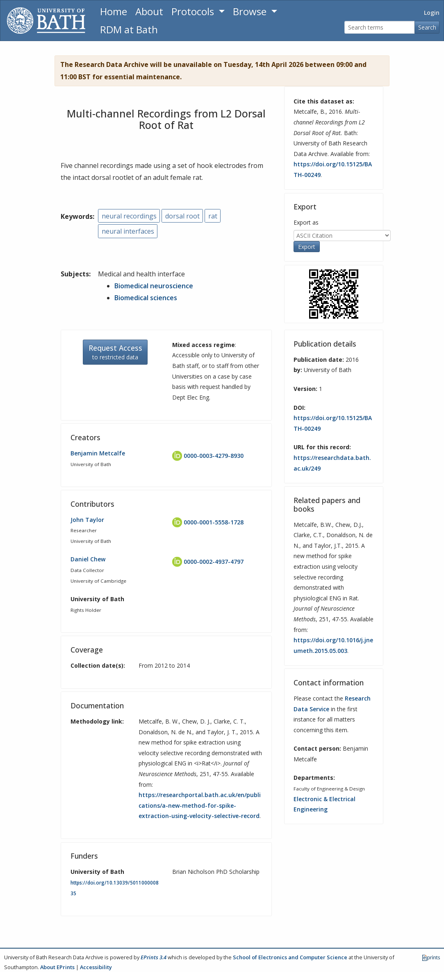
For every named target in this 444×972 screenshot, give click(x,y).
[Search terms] (379, 27)
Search (427, 27)
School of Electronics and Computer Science (290, 957)
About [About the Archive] (149, 11)
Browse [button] (251, 11)
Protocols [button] (193, 11)
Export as (306, 222)
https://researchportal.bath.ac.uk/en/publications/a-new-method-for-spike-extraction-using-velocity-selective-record (200, 805)
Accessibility (96, 967)
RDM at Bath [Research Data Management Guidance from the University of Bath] (129, 29)
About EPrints (57, 967)
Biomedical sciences (145, 297)
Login (431, 12)
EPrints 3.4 (153, 957)
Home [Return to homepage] (113, 11)
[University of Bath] (46, 20)
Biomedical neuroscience (153, 285)
